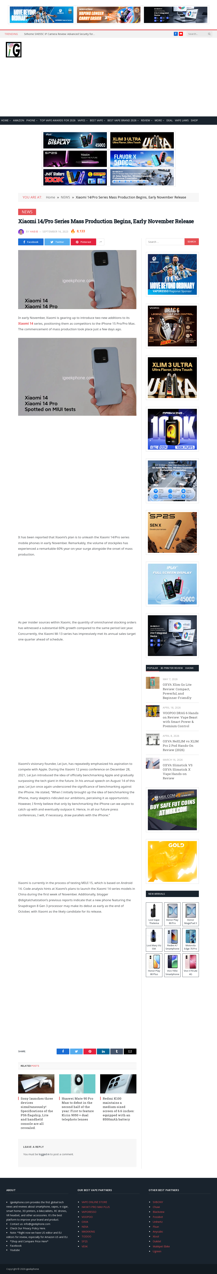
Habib (34, 231)
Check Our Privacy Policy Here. (28, 1228)
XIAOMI (189, 668)
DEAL (169, 120)
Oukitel (157, 1241)
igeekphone (32, 1269)
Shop (194, 120)
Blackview (158, 1212)
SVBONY (158, 1202)
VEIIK (85, 1246)
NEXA (85, 1226)
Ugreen (157, 1251)
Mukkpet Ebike (161, 1246)
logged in (44, 1154)
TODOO (86, 1236)
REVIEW (145, 120)
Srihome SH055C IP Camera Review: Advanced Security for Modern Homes (60, 34)
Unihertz (158, 1221)
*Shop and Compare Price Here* (29, 1241)
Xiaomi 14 (25, 323)
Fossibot (158, 1217)
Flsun (156, 1226)
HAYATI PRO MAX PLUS (96, 1207)
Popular (152, 668)
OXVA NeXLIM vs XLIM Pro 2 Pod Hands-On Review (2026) (181, 745)
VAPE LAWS (182, 120)
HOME (5, 120)
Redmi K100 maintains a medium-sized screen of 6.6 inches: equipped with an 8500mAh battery (118, 1109)
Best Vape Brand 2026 (121, 120)
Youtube (15, 1250)
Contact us (16, 1224)
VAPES (81, 120)
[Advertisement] (108, 89)
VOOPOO (87, 1217)
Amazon (18, 120)
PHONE (30, 120)
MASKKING (88, 1231)
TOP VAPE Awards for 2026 (57, 120)
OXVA (85, 1221)
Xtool (156, 1236)
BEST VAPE (96, 120)
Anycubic (158, 1231)
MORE (158, 120)
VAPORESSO (89, 1212)
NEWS (27, 211)
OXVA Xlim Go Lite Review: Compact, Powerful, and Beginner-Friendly (177, 691)
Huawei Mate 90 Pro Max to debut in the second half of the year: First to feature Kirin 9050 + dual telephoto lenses (78, 1109)
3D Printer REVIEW (171, 668)
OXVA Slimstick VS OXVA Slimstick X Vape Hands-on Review (178, 771)
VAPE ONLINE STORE (94, 1202)
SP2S (85, 1241)
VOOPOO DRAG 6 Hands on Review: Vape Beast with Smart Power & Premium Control (180, 719)
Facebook (16, 1245)
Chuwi (156, 1207)
